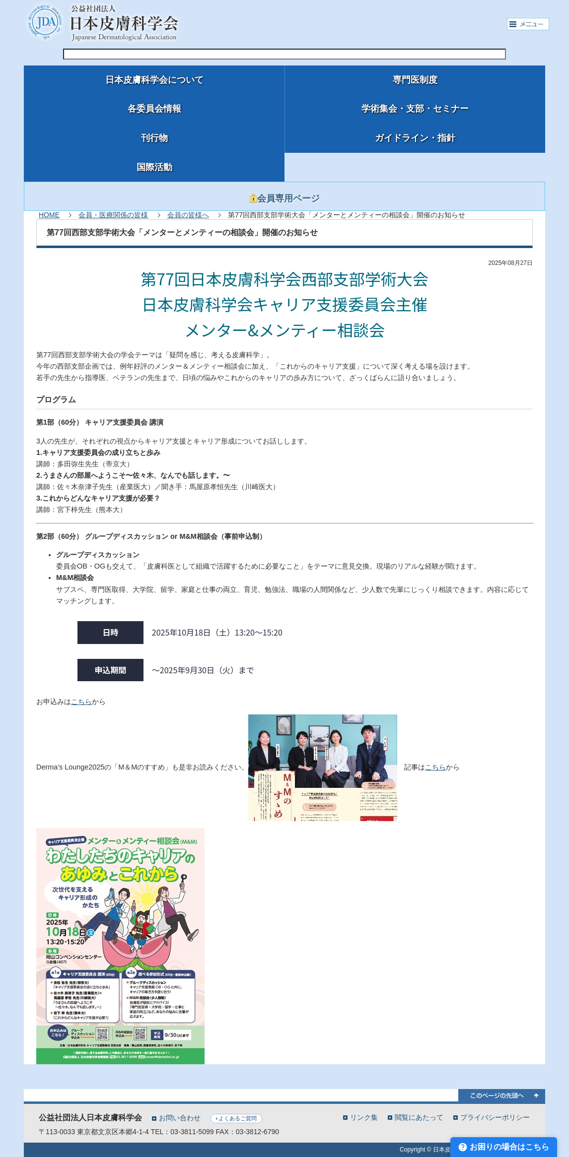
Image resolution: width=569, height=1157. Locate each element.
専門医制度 (415, 80)
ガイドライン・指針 (415, 138)
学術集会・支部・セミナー (415, 109)
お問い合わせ (180, 1118)
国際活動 (154, 167)
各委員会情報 (154, 109)
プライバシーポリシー (495, 1117)
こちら (81, 702)
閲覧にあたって (419, 1117)
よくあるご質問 (237, 1118)
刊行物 (154, 138)
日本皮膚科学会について (154, 80)
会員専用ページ (285, 198)
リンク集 (364, 1117)
